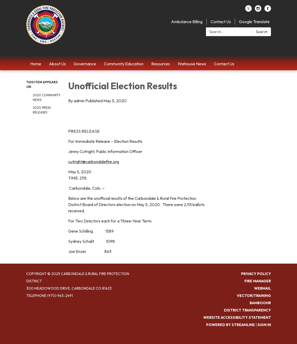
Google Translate (254, 21)
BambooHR (260, 303)
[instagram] (258, 10)
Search (262, 31)
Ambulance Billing (187, 21)
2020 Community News (46, 97)
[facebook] (267, 10)
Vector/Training (254, 295)
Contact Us (221, 21)
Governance (85, 63)
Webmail (262, 288)
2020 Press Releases (42, 110)
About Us (57, 63)
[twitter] (248, 10)
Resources (160, 63)
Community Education (123, 63)
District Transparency (247, 310)
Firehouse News (192, 63)
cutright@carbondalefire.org (93, 161)
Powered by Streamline (230, 324)
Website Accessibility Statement (237, 317)
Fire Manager (257, 281)
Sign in (264, 324)
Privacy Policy (256, 273)
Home (35, 63)
